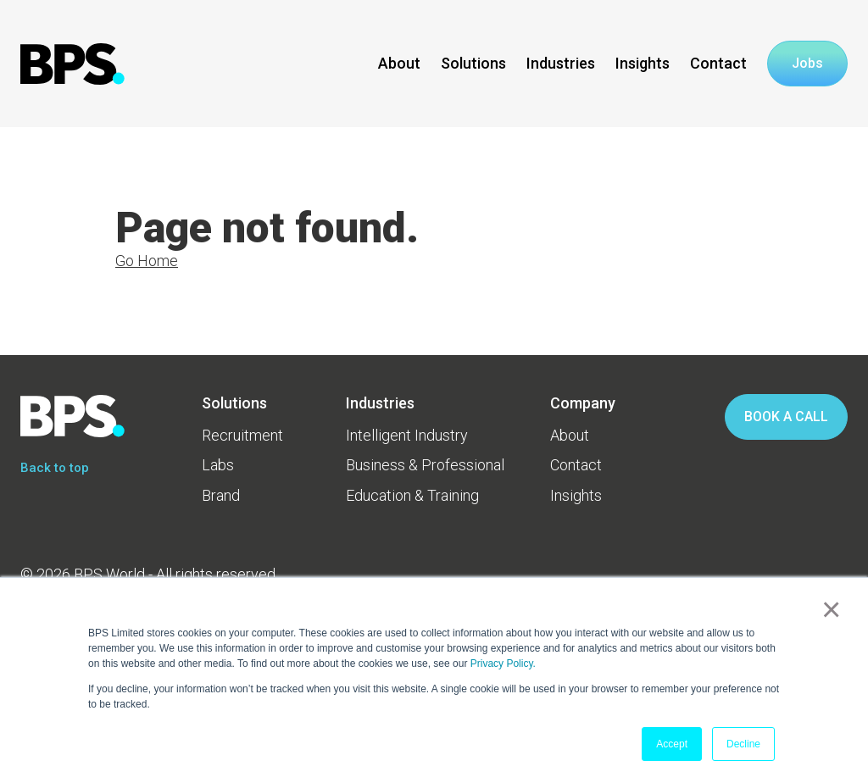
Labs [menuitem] (218, 465)
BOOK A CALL (786, 416)
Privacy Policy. (503, 663)
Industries (560, 63)
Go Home (146, 260)
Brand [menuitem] (221, 495)
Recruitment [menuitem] (242, 435)
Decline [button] (743, 744)
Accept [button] (671, 744)
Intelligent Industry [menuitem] (407, 435)
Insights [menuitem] (576, 495)
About (399, 63)
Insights (642, 63)
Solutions (473, 63)
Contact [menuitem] (576, 465)
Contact (718, 63)
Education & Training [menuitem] (412, 495)
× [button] (827, 609)
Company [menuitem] (582, 403)
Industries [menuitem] (380, 403)
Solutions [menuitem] (234, 403)
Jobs (807, 63)
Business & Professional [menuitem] (425, 465)
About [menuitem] (569, 435)
